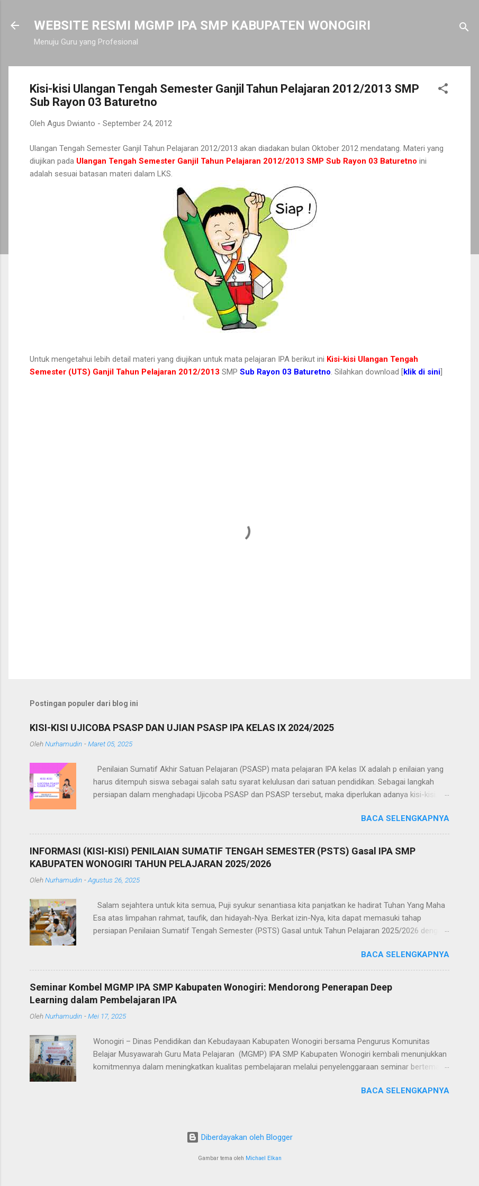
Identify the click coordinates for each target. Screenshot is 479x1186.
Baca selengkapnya (405, 818)
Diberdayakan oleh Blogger (239, 1137)
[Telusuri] (464, 29)
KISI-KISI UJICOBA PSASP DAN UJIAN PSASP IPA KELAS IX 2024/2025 (182, 727)
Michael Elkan (264, 1158)
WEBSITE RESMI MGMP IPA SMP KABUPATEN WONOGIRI (202, 25)
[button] (443, 90)
